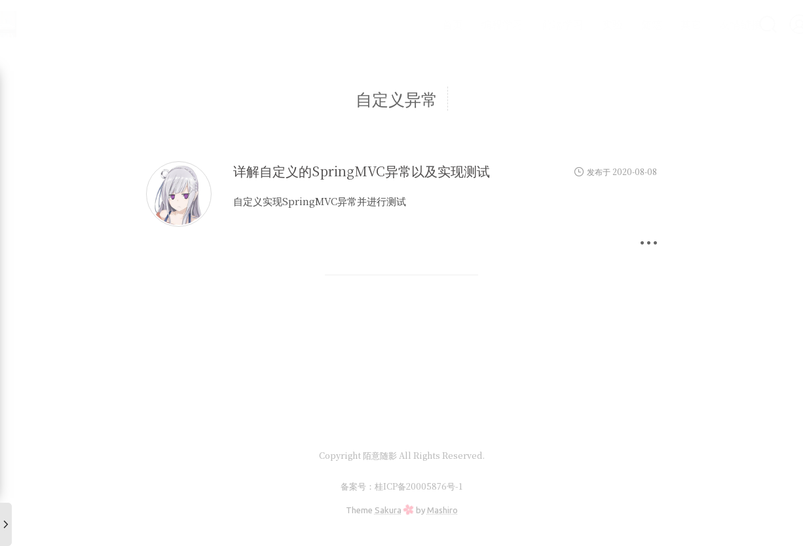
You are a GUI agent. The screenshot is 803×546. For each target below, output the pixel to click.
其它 (656, 23)
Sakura (388, 510)
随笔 (617, 23)
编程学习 (468, 23)
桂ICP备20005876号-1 (418, 486)
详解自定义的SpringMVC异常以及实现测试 (361, 170)
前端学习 (528, 23)
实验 (577, 23)
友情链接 (706, 23)
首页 (417, 23)
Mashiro (442, 510)
